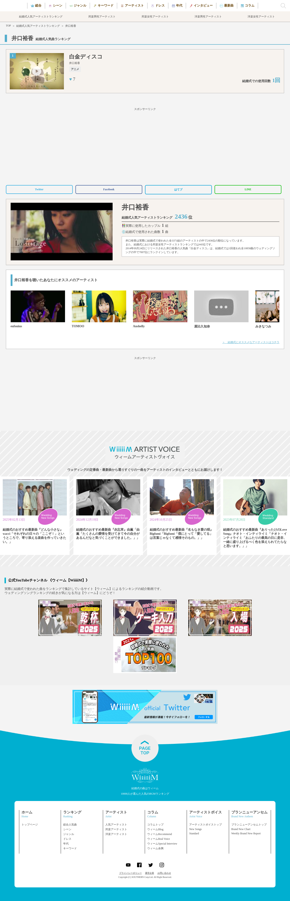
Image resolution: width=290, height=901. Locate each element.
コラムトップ (155, 824)
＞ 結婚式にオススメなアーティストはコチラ (250, 342)
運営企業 (149, 873)
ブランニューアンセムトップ (249, 824)
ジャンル (68, 834)
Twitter (39, 189)
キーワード (70, 848)
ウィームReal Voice (158, 838)
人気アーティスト (116, 824)
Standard (194, 833)
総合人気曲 (70, 824)
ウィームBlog (155, 829)
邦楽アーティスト (116, 829)
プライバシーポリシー (130, 873)
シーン (67, 829)
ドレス (67, 838)
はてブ (178, 189)
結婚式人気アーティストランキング (38, 25)
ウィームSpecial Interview (162, 843)
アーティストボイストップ (205, 824)
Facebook (108, 189)
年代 (66, 843)
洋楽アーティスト (116, 834)
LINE (248, 189)
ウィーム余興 (155, 848)
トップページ (30, 824)
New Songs (195, 829)
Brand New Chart (241, 829)
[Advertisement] (145, 145)
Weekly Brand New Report (246, 833)
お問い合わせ (164, 873)
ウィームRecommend (159, 834)
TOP (8, 25)
